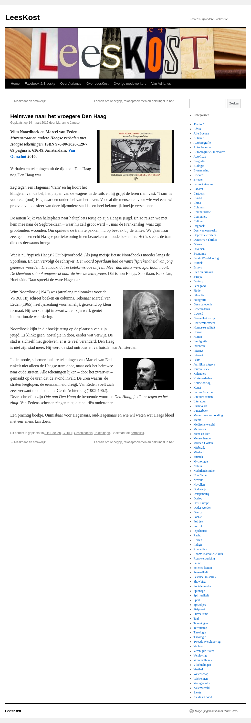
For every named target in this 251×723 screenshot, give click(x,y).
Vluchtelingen (202, 665)
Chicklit (199, 198)
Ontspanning (201, 494)
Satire (197, 563)
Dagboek (199, 226)
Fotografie (200, 300)
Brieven (198, 175)
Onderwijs (200, 489)
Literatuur (200, 401)
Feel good (200, 286)
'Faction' (199, 124)
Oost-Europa (201, 503)
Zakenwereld (202, 688)
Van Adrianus (161, 83)
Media (198, 420)
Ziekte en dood (203, 697)
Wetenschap (201, 674)
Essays (198, 267)
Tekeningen (102, 433)
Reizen (198, 540)
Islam (197, 360)
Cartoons (199, 193)
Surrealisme (201, 614)
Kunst (197, 387)
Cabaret (198, 189)
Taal (196, 618)
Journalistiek (201, 369)
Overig (198, 512)
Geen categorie (203, 304)
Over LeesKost (98, 83)
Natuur (198, 466)
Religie (198, 544)
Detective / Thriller (205, 240)
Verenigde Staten (204, 651)
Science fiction (203, 568)
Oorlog (198, 498)
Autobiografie (202, 142)
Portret (198, 526)
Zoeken (234, 103)
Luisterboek (201, 410)
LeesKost (22, 17)
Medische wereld (204, 424)
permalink (137, 433)
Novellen (199, 484)
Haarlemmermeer (204, 323)
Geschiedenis (83, 433)
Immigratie (200, 341)
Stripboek (200, 609)
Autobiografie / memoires (209, 152)
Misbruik (199, 447)
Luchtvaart (200, 406)
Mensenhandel (203, 438)
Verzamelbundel (204, 660)
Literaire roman (203, 397)
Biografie (199, 161)
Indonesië (200, 346)
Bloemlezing (201, 170)
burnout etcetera (204, 184)
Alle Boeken (52, 433)
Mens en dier (202, 434)
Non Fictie (200, 475)
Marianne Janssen (68, 122)
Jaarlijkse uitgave (204, 364)
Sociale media (202, 586)
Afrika (198, 129)
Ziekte (198, 692)
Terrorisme (200, 628)
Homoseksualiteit (204, 327)
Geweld (198, 313)
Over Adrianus (70, 83)
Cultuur (67, 433)
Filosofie (199, 295)
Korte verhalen (203, 378)
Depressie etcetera (205, 235)
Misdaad (199, 452)
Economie (200, 253)
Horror (198, 332)
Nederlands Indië (204, 471)
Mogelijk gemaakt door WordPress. (216, 711)
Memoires (200, 429)
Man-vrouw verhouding (208, 415)
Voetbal (198, 669)
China (197, 203)
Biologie (199, 166)
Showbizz (200, 581)
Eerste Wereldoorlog (206, 258)
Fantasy (198, 281)
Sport (197, 600)
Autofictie (200, 156)
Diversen (199, 249)
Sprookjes (200, 604)
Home (15, 83)
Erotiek (198, 263)
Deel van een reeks (205, 230)
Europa (198, 276)
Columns (199, 207)
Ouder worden (202, 507)
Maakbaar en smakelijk (28, 101)
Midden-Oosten (203, 443)
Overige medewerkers (130, 83)
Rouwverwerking (204, 558)
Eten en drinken (203, 272)
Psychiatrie (200, 531)
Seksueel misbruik (205, 577)
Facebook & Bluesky (40, 83)
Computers (200, 216)
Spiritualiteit (201, 595)
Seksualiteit (201, 572)
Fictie (197, 290)
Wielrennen (201, 678)
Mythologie (201, 461)
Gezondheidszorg (204, 318)
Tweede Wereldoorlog (207, 641)
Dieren (198, 244)
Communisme (202, 212)
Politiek (198, 521)
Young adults (202, 683)
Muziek (198, 457)
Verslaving (200, 655)
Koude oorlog (202, 383)
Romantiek (200, 549)
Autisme (199, 138)
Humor (198, 337)
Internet (198, 350)
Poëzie (198, 517)
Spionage (199, 591)
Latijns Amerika (204, 392)
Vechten (199, 646)
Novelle (198, 480)
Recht (197, 535)
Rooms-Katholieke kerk (208, 554)
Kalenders (200, 373)
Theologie (200, 632)
